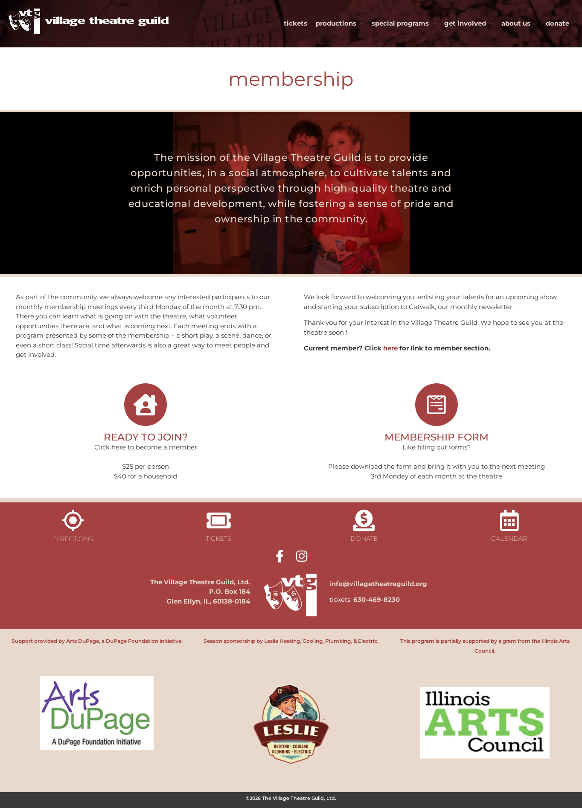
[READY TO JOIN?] (145, 404)
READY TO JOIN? (146, 437)
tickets (295, 23)
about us (515, 23)
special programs (400, 23)
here (390, 348)
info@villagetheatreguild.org (378, 584)
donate (557, 23)
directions (73, 539)
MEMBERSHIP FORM (436, 437)
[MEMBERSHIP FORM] (436, 404)
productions (336, 23)
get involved (465, 23)
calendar (509, 538)
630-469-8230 (376, 599)
